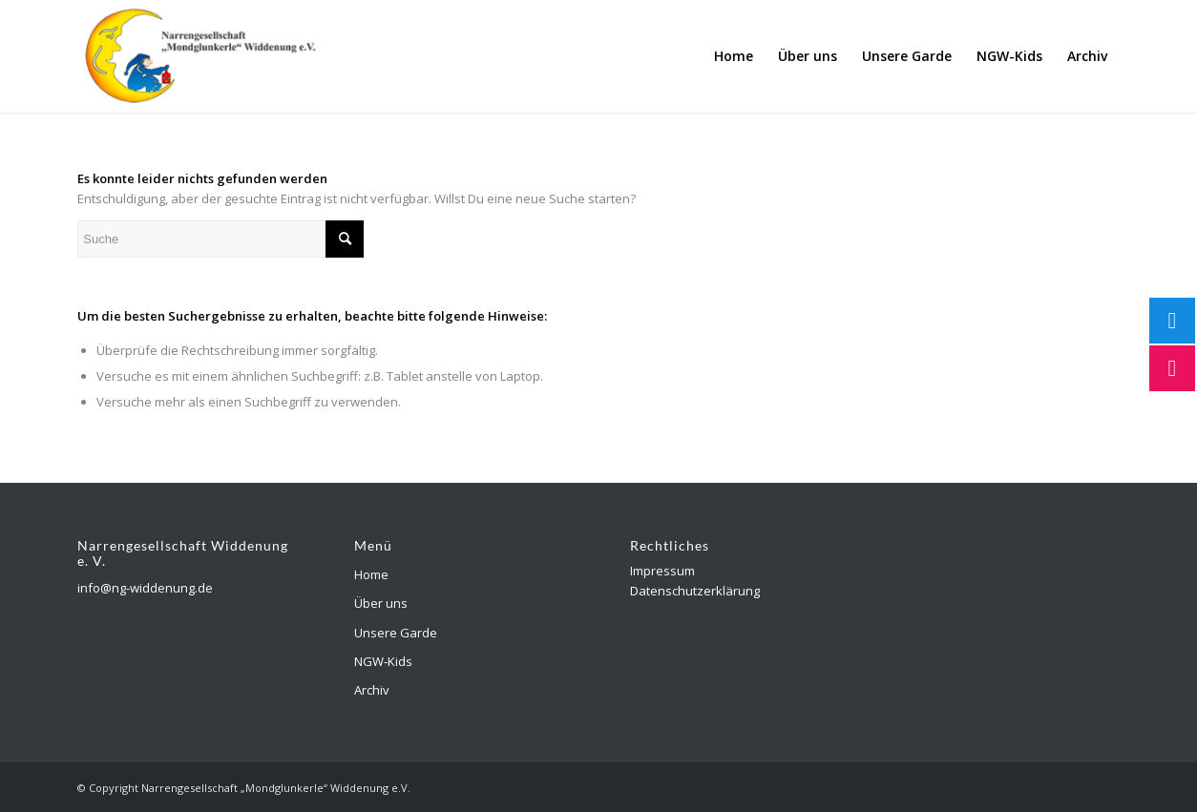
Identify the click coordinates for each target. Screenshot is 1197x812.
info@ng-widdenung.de (145, 587)
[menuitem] (734, 56)
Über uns (381, 603)
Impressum (662, 570)
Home (371, 574)
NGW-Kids (383, 661)
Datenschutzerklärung (695, 590)
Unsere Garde (395, 632)
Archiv (371, 689)
